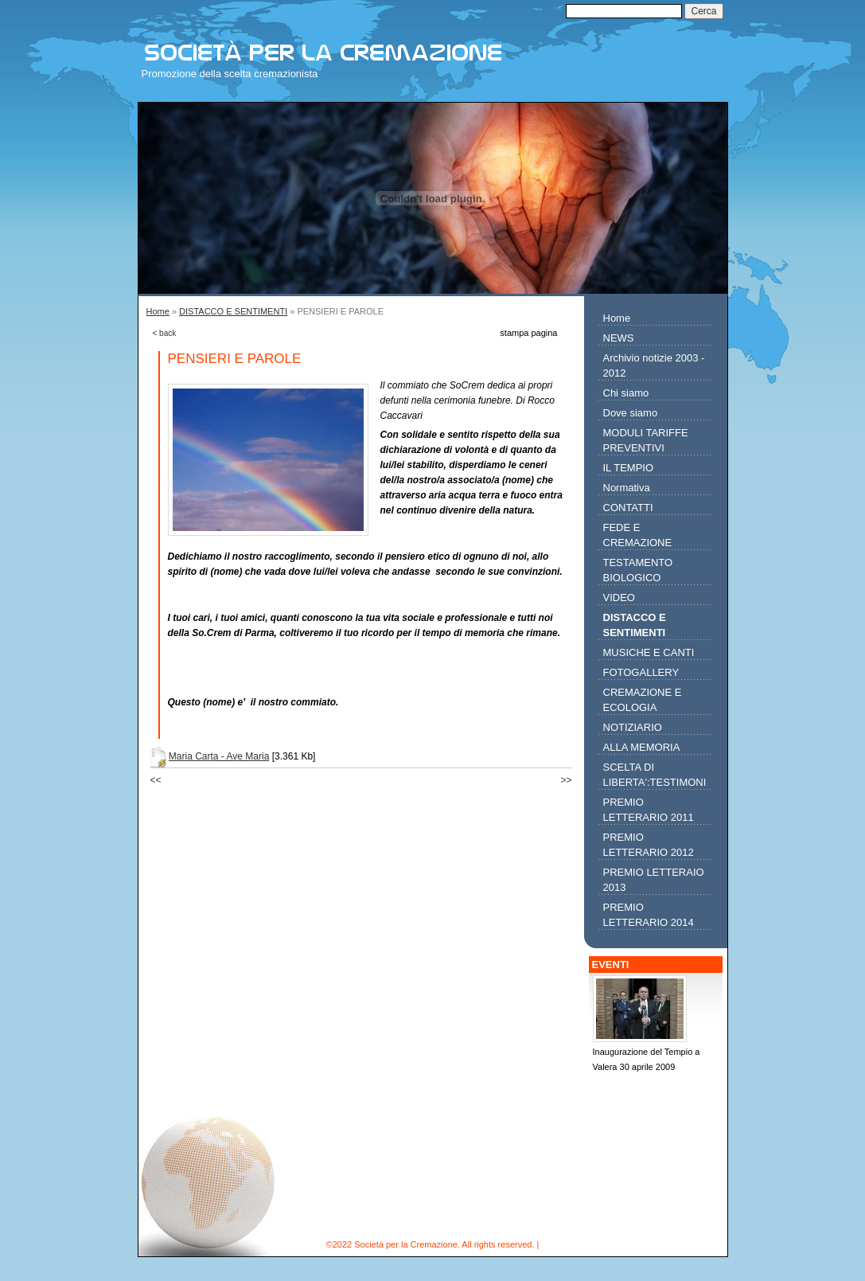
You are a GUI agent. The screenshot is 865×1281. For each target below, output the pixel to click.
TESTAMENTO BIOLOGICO (638, 570)
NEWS (618, 338)
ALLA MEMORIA (641, 747)
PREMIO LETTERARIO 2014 (648, 914)
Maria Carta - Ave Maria (219, 756)
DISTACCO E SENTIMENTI (233, 311)
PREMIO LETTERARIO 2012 (648, 844)
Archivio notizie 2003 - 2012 (654, 365)
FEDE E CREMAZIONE (637, 535)
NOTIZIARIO (632, 727)
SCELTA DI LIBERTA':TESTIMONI (655, 774)
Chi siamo (626, 393)
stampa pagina (528, 333)
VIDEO (619, 597)
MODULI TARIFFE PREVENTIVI (645, 440)
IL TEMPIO (628, 468)
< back (165, 333)
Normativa (626, 488)
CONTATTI (628, 508)
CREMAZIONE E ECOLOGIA (642, 699)
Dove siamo (630, 413)
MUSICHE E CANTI (649, 652)
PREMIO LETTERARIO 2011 (648, 809)
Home (157, 311)
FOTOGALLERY (641, 672)
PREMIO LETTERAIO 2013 (653, 879)
